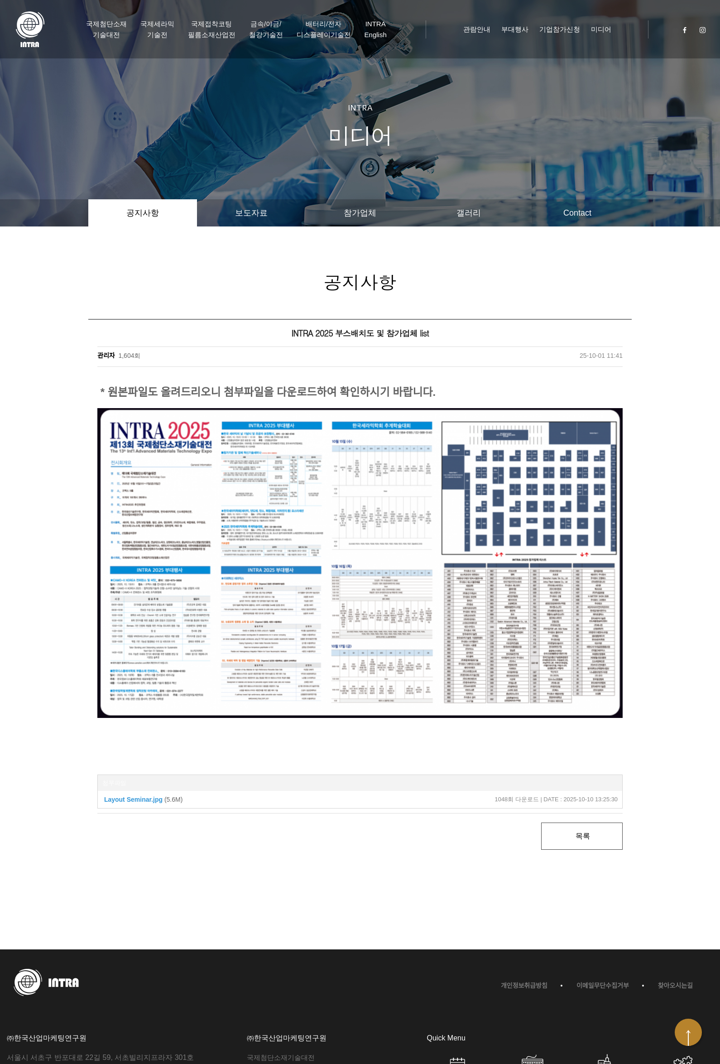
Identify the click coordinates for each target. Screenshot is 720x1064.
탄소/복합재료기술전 (278, 984)
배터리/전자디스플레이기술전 (324, 29)
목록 (582, 738)
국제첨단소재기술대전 (106, 29)
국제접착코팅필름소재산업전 (211, 29)
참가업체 (360, 212)
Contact (577, 212)
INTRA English (376, 29)
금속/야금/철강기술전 (266, 29)
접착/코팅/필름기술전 (279, 996)
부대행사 (514, 29)
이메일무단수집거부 (602, 888)
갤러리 (468, 212)
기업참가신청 (559, 29)
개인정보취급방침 (524, 888)
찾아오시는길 (675, 888)
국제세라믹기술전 (157, 29)
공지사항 (142, 212)
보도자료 (251, 212)
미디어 (601, 29)
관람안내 (476, 29)
